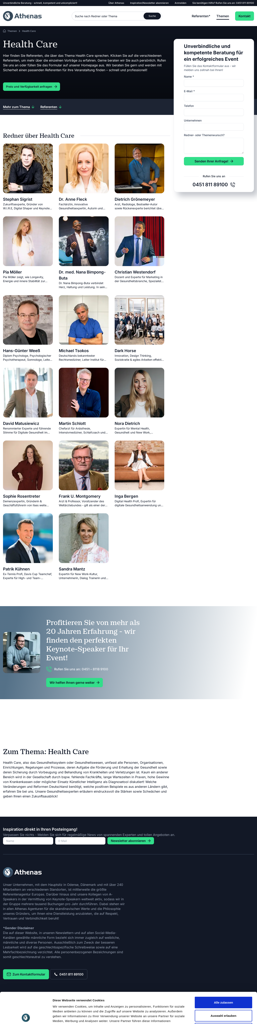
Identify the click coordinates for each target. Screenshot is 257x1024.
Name (189, 76)
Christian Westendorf (135, 272)
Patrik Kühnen (16, 569)
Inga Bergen (126, 496)
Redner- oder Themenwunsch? (204, 135)
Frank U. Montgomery (80, 496)
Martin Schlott (72, 423)
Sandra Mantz (72, 569)
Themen (222, 16)
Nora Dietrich (127, 423)
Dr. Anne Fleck (73, 199)
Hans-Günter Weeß (21, 350)
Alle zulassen (223, 971)
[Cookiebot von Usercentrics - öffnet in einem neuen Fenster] (26, 1016)
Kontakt (245, 16)
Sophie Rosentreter (21, 496)
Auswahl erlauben (223, 984)
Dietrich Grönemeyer (135, 199)
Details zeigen (213, 1016)
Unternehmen (193, 120)
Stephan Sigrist (17, 199)
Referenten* (201, 16)
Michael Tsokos (74, 350)
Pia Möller (12, 272)
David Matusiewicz (21, 423)
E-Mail (189, 91)
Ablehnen (223, 997)
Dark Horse (125, 350)
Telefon (189, 105)
